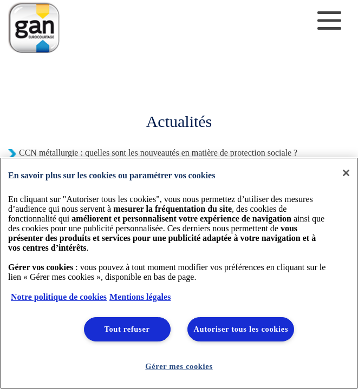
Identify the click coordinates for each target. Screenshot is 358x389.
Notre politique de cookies (59, 296)
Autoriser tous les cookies (240, 329)
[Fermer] (346, 173)
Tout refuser (126, 329)
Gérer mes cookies (178, 366)
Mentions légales (140, 296)
